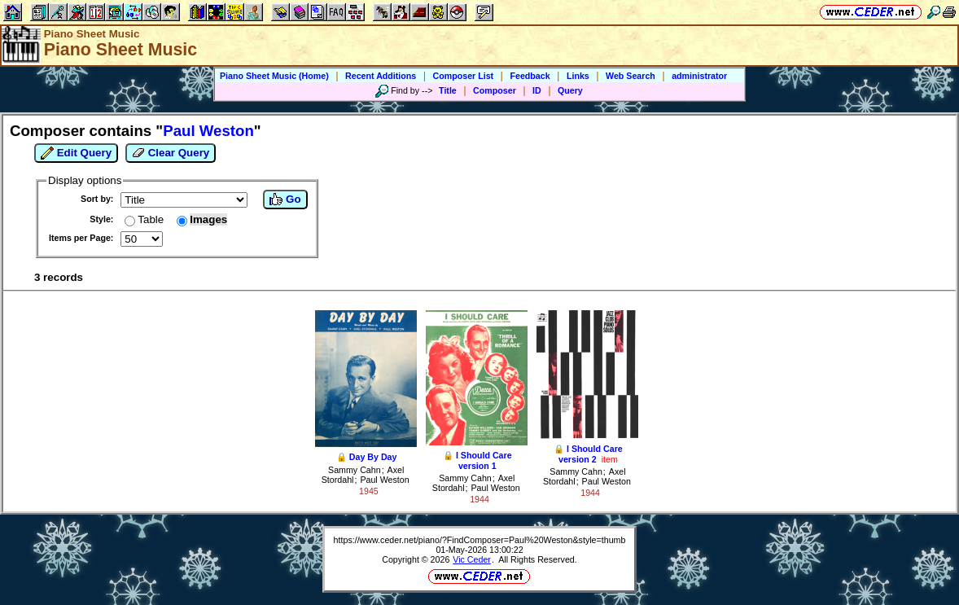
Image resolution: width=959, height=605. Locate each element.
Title (448, 90)
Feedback (530, 76)
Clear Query (170, 153)
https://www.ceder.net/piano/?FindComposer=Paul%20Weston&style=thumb (480, 540)
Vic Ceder (472, 559)
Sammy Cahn (354, 470)
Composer (494, 90)
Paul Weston (384, 479)
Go (284, 199)
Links (578, 76)
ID (536, 90)
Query (570, 90)
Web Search (630, 76)
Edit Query (76, 153)
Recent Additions (380, 76)
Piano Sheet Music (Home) (274, 76)
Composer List (463, 76)
